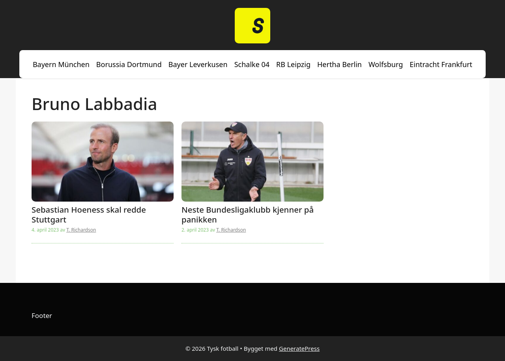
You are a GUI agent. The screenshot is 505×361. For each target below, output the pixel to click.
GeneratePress (299, 348)
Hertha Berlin (339, 64)
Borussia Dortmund (129, 64)
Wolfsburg (385, 64)
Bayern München (61, 64)
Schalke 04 (251, 64)
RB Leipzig (293, 64)
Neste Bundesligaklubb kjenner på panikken (247, 214)
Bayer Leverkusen (198, 64)
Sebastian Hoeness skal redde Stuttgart (89, 214)
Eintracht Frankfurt (441, 64)
